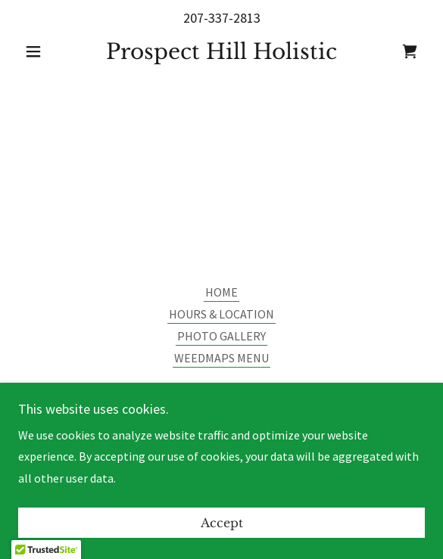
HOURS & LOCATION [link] (221, 313)
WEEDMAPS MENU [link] (221, 357)
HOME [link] (221, 292)
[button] (49, 51)
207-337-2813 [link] (221, 17)
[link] (222, 52)
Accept (222, 522)
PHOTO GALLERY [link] (221, 335)
